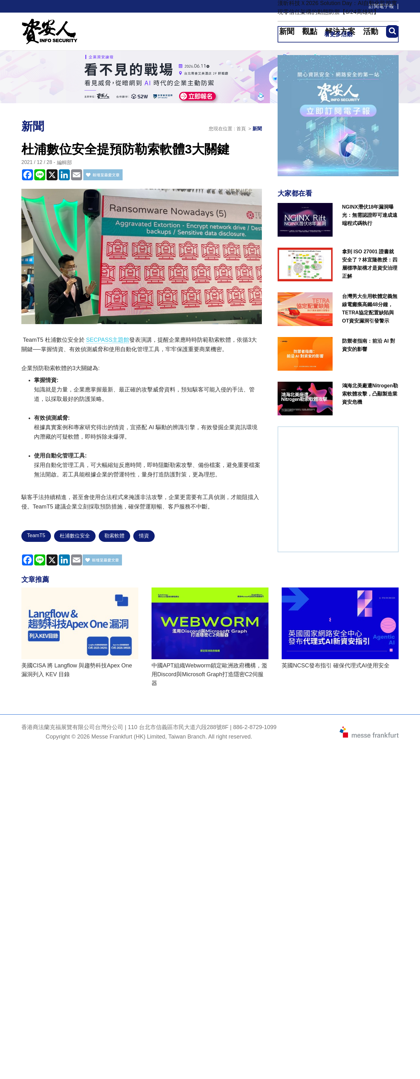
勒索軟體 (114, 535)
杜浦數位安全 (75, 535)
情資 (144, 535)
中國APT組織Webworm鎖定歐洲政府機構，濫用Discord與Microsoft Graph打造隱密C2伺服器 (209, 674)
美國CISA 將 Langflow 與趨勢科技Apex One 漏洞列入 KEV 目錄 (76, 669)
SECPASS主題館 (108, 340)
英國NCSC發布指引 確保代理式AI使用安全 (336, 665)
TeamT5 (36, 535)
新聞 (257, 128)
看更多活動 (338, 34)
